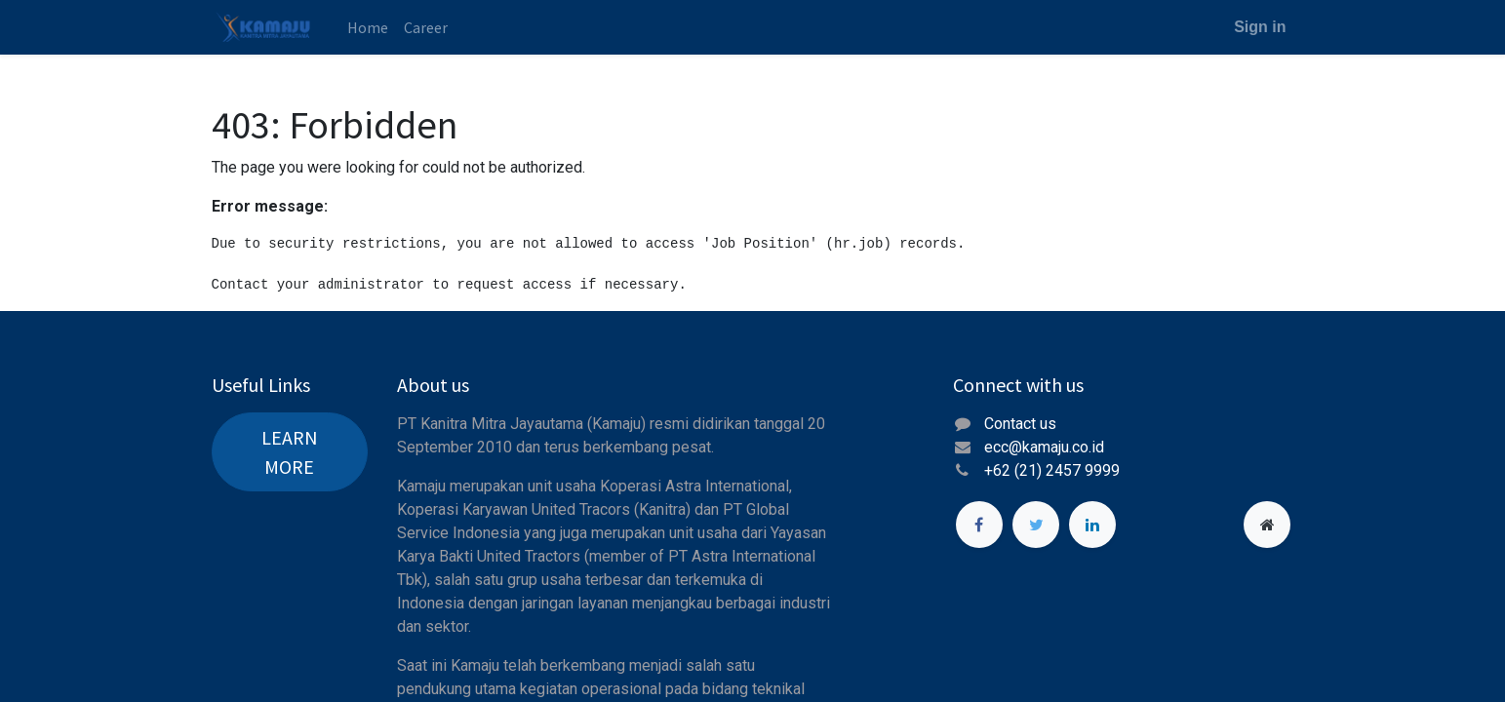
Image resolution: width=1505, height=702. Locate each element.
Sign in (1260, 27)
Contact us (1020, 423)
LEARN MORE (289, 452)
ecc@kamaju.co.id (1044, 447)
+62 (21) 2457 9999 (1054, 470)
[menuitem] (367, 27)
